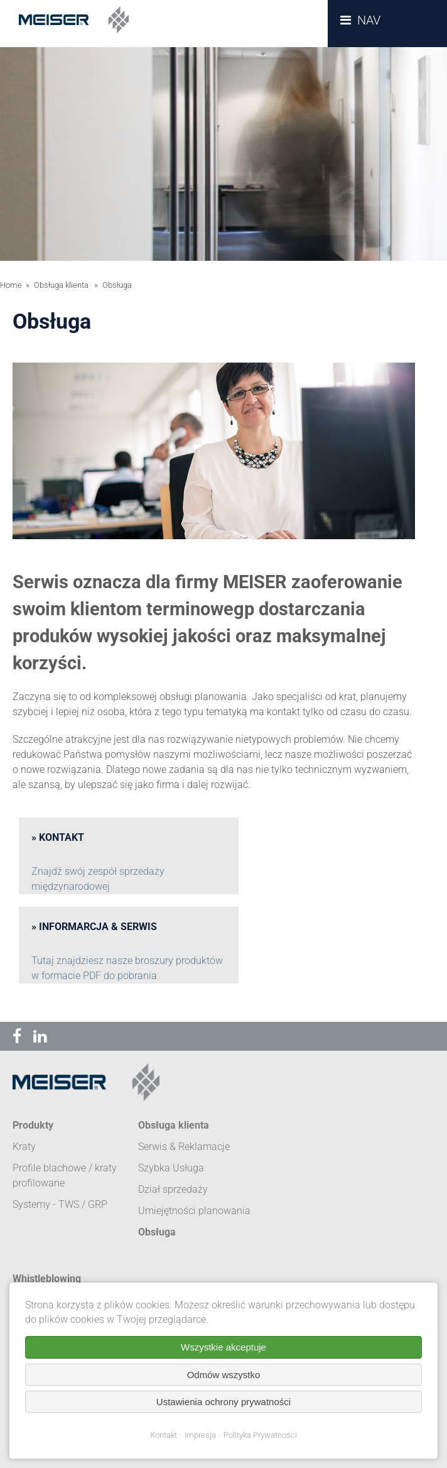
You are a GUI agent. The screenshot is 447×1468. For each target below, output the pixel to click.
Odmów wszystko (224, 1374)
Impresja (200, 1435)
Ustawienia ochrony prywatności (223, 1401)
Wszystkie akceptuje (223, 1347)
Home (11, 285)
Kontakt (163, 1435)
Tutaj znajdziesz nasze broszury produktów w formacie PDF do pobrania (127, 968)
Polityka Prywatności (260, 1435)
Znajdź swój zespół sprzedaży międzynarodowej (97, 878)
